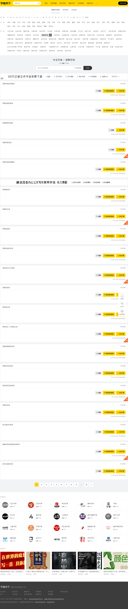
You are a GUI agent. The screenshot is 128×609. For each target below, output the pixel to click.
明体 (33, 26)
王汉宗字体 (100, 35)
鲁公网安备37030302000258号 (55, 599)
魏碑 (73, 22)
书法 (88, 22)
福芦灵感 (99, 43)
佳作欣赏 (3, 574)
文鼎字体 (57, 35)
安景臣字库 (43, 51)
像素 (45, 26)
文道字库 (20, 35)
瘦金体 (39, 26)
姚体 (23, 26)
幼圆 (13, 22)
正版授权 (74, 10)
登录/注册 (123, 3)
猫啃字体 (10, 43)
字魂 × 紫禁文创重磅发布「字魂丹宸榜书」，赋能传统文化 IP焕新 (50, 571)
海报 (63, 22)
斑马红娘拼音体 (7, 464)
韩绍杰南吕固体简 (8, 385)
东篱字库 (52, 51)
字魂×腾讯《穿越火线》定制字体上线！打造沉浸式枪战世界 (73, 571)
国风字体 (105, 47)
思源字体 (82, 35)
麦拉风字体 (19, 39)
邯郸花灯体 (6, 307)
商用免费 (65, 10)
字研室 (46, 43)
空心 (18, 26)
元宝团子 (35, 47)
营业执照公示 (51, 602)
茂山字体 (83, 43)
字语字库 (57, 31)
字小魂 (98, 47)
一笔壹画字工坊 (53, 47)
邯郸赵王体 (6, 209)
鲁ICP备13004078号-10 (36, 599)
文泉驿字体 (65, 35)
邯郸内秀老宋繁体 (8, 84)
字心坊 (80, 31)
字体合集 (50, 591)
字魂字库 (34, 31)
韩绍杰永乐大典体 (8, 268)
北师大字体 (91, 35)
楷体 (68, 22)
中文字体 (54, 3)
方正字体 (10, 31)
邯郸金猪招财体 (7, 103)
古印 (13, 26)
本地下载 (121, 91)
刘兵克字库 (112, 31)
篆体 (33, 22)
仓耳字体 (44, 39)
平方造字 (111, 39)
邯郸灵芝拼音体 (7, 366)
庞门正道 (69, 39)
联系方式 (38, 594)
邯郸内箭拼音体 (7, 248)
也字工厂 (104, 31)
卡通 (103, 22)
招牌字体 (90, 3)
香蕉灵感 (91, 43)
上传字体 (14, 594)
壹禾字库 (34, 51)
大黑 (48, 22)
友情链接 (50, 594)
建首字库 (26, 51)
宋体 (53, 22)
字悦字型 (85, 39)
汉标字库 (10, 39)
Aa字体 (49, 31)
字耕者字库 (90, 47)
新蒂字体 (65, 31)
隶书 (8, 22)
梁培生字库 (38, 43)
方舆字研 (60, 51)
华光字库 (42, 31)
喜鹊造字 (109, 35)
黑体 (38, 22)
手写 (83, 22)
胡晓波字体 (11, 35)
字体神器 (81, 3)
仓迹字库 (119, 39)
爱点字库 (27, 47)
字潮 (111, 47)
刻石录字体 (118, 35)
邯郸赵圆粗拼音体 (8, 346)
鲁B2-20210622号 (40, 602)
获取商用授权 (110, 91)
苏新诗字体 (122, 31)
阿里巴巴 (107, 43)
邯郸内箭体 (6, 287)
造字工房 (88, 31)
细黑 (43, 22)
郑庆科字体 (52, 39)
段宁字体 (67, 43)
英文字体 (63, 3)
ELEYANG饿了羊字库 (14, 47)
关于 (1, 594)
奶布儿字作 (19, 43)
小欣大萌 (81, 47)
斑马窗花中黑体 (7, 425)
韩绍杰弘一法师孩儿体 (10, 327)
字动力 (19, 51)
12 (86, 484)
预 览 (87, 68)
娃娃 (123, 22)
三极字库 (28, 35)
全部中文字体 (55, 10)
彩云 (98, 22)
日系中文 (28, 39)
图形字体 (72, 3)
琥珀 (8, 26)
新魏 (113, 22)
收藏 (99, 91)
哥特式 (51, 26)
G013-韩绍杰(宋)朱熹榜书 (11, 444)
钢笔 (93, 22)
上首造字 (96, 31)
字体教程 (38, 591)
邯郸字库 (45, 35)
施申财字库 (28, 43)
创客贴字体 (94, 39)
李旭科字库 (11, 51)
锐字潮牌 (73, 31)
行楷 (28, 22)
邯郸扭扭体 (6, 229)
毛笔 (78, 22)
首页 (46, 3)
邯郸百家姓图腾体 (8, 162)
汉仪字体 (18, 31)
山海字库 (73, 47)
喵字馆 (52, 43)
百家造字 (43, 47)
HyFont (59, 43)
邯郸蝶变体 (6, 189)
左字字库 (75, 43)
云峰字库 (103, 39)
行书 (18, 22)
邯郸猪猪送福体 (7, 123)
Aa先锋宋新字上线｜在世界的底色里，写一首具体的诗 (20, 571)
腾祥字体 (26, 31)
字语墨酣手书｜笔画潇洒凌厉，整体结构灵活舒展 (95, 571)
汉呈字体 (36, 35)
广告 (58, 22)
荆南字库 (61, 39)
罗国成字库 (64, 47)
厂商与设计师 (63, 591)
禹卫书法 (77, 39)
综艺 (108, 22)
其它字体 (68, 51)
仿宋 (118, 22)
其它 (86, 17)
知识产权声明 (28, 594)
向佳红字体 (119, 47)
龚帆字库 (36, 39)
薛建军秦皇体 (7, 142)
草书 (23, 22)
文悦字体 (74, 35)
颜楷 (28, 26)
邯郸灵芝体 (6, 405)
